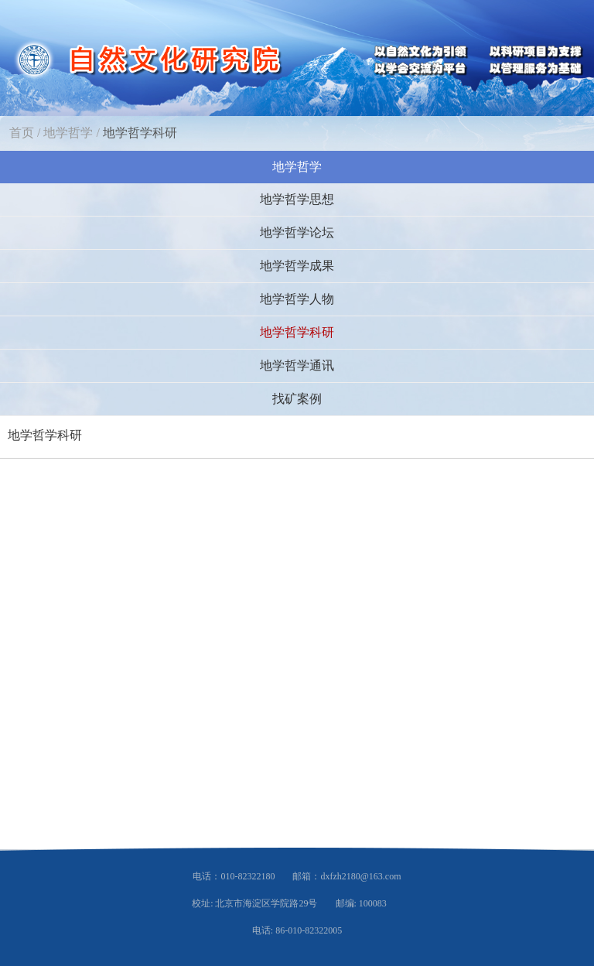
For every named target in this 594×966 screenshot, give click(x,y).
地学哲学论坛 (297, 232)
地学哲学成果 (297, 265)
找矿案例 (297, 398)
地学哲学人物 (297, 299)
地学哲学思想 (297, 199)
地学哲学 (68, 132)
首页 (21, 132)
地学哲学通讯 (297, 365)
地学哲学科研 (140, 132)
